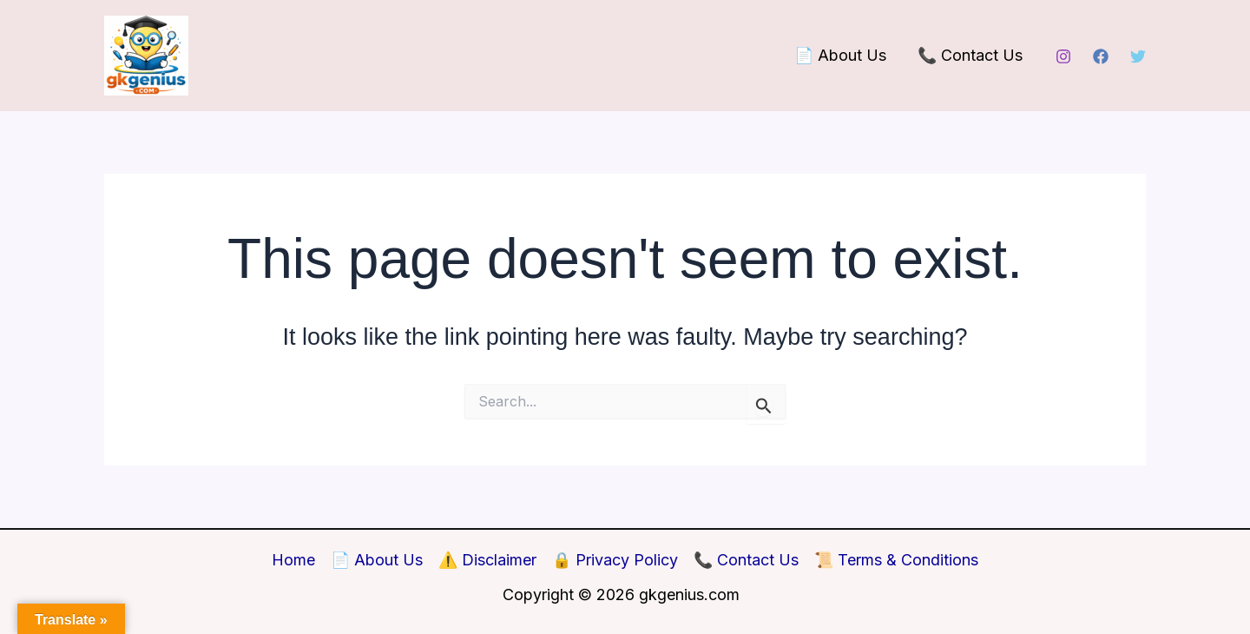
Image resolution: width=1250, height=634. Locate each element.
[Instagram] (1063, 56)
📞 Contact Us (970, 55)
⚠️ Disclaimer (487, 560)
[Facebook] (1101, 56)
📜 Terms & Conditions (896, 560)
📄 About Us (840, 55)
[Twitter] (1138, 56)
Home (293, 560)
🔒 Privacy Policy (615, 560)
